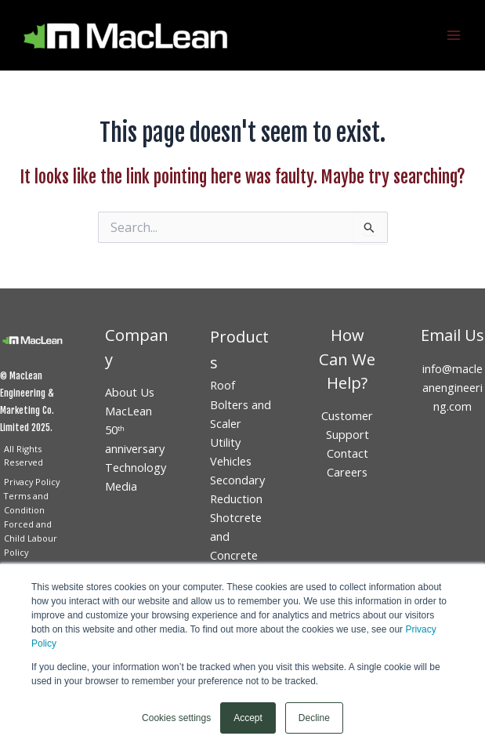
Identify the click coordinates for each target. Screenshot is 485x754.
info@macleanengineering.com (452, 387)
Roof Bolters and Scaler (240, 403)
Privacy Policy (32, 482)
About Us (129, 392)
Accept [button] (247, 717)
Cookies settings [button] (176, 717)
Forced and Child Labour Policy (30, 538)
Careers (347, 472)
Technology (135, 467)
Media (121, 486)
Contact (347, 453)
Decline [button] (314, 717)
